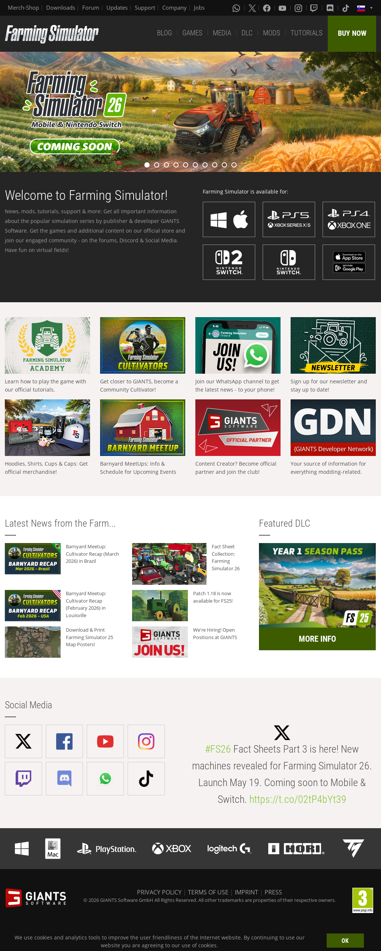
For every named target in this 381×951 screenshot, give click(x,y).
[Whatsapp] (237, 8)
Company (174, 7)
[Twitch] (314, 8)
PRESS (273, 892)
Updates (117, 7)
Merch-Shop (23, 7)
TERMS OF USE (208, 892)
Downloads (60, 7)
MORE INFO (317, 639)
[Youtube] (283, 8)
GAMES (192, 33)
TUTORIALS (307, 33)
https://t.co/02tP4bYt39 (297, 799)
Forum (90, 7)
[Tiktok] (346, 8)
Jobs (199, 7)
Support (145, 7)
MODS (271, 33)
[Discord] (330, 8)
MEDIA (222, 33)
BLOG (164, 33)
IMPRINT (246, 892)
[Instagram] (299, 8)
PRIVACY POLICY (159, 892)
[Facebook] (267, 8)
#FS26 (218, 749)
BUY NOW (352, 33)
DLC (247, 33)
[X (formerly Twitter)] (252, 8)
